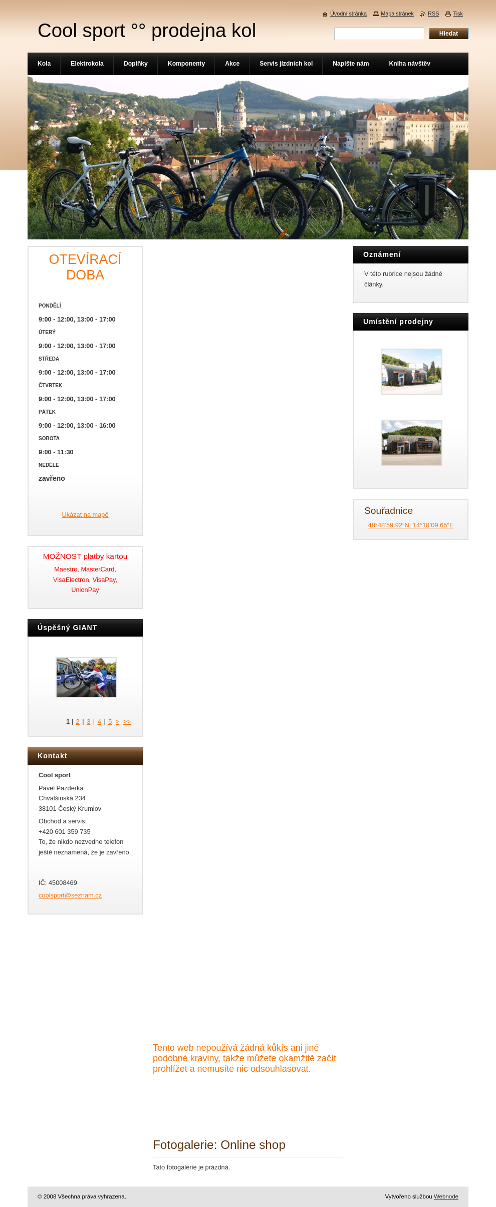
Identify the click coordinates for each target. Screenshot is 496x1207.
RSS (433, 14)
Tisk (458, 14)
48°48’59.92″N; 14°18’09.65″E (411, 525)
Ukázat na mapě (85, 514)
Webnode (446, 1196)
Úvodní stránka (348, 14)
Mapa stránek (397, 14)
